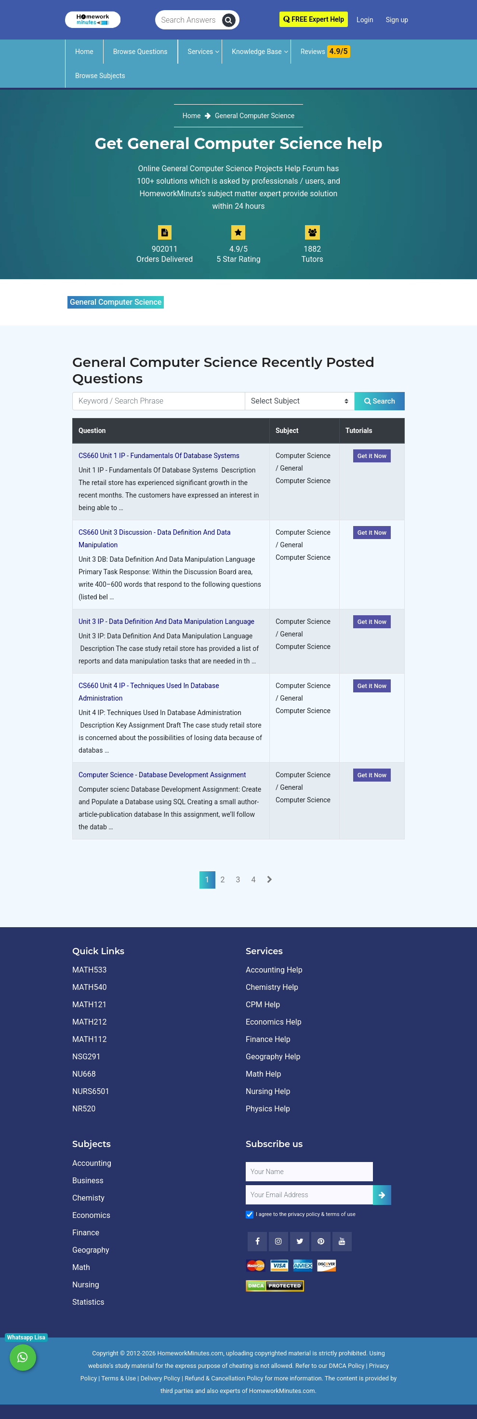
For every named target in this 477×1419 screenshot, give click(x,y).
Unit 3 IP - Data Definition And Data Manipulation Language (166, 621)
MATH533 (89, 969)
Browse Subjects (100, 76)
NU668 (84, 1074)
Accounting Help (274, 969)
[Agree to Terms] (249, 1214)
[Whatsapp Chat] (23, 1357)
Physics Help (268, 1108)
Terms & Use (118, 1378)
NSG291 (86, 1056)
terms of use (341, 1214)
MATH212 (89, 1022)
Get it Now (372, 455)
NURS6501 (90, 1091)
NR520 (83, 1108)
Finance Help (268, 1039)
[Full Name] (309, 1171)
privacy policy (304, 1214)
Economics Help (274, 1022)
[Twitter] (299, 1241)
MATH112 (89, 1039)
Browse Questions (140, 51)
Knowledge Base (256, 51)
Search (379, 401)
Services (200, 51)
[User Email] (309, 1194)
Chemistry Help (272, 987)
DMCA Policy (347, 1365)
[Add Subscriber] (382, 1195)
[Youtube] (321, 1241)
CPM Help (263, 1004)
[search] (229, 20)
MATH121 (89, 1004)
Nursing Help (268, 1091)
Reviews (325, 51)
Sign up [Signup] (397, 20)
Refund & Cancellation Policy (224, 1378)
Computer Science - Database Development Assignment (162, 775)
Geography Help (273, 1056)
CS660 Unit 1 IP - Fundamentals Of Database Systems (159, 455)
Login (365, 20)
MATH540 (89, 987)
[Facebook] (257, 1241)
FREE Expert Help (313, 19)
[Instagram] (278, 1241)
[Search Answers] (188, 20)
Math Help (263, 1074)
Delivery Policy (160, 1378)
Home (84, 51)
